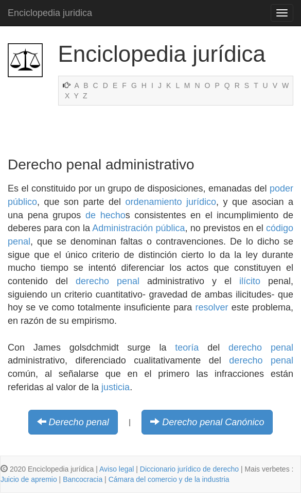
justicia (115, 387)
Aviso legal (116, 469)
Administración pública (138, 228)
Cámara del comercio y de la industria (169, 479)
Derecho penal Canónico (213, 422)
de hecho (105, 215)
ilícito (249, 281)
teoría (187, 347)
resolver (212, 307)
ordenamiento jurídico (170, 202)
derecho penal (107, 281)
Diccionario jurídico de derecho (189, 469)
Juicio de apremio (29, 479)
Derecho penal (79, 422)
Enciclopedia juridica (50, 13)
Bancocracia (82, 479)
